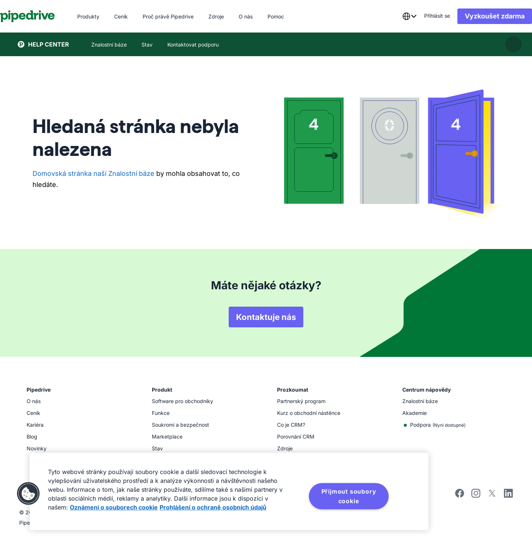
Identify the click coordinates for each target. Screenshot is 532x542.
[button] (28, 493)
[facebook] (459, 495)
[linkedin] (508, 494)
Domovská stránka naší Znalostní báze (93, 173)
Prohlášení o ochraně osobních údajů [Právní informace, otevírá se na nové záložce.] (213, 507)
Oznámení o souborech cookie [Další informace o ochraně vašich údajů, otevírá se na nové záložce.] (114, 507)
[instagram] (475, 495)
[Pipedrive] (45, 16)
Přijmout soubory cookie (348, 496)
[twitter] (492, 495)
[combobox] (391, 16)
